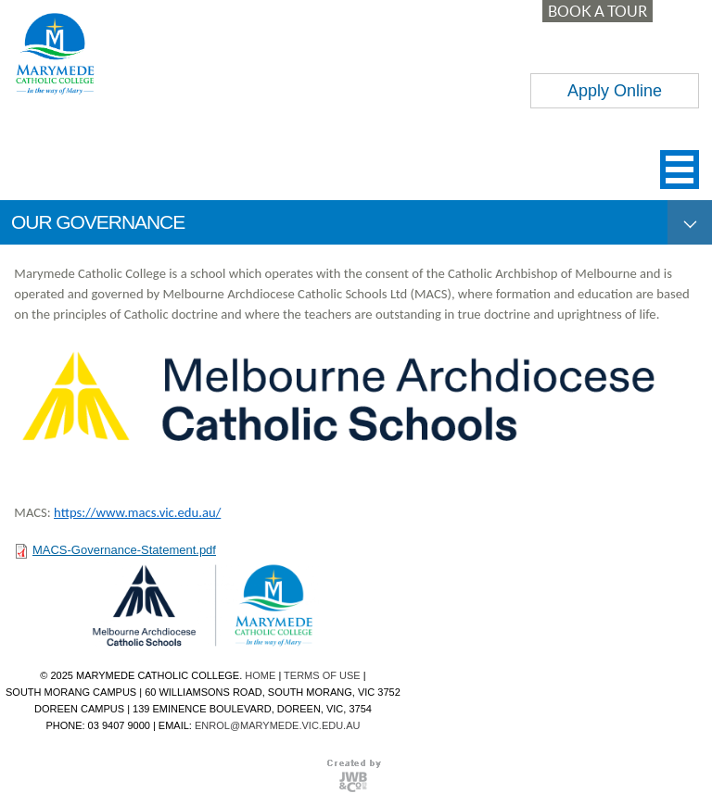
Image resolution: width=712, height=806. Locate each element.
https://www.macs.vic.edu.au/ (137, 512)
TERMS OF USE (322, 675)
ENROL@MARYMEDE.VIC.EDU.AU (277, 725)
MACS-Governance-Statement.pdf (124, 550)
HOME (260, 675)
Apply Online (614, 91)
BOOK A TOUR (597, 11)
